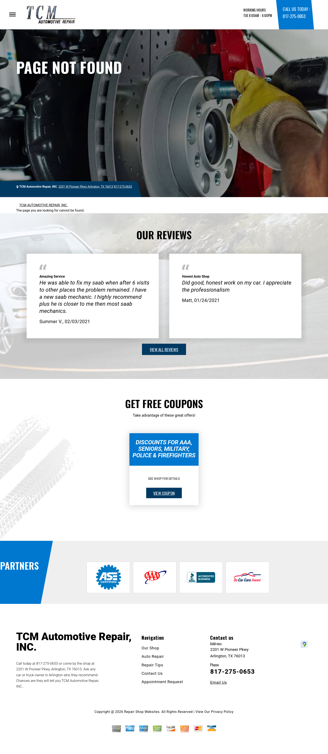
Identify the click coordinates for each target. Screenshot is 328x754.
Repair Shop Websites (141, 712)
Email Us (218, 682)
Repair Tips (152, 665)
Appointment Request (162, 681)
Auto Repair (153, 656)
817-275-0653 (294, 16)
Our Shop (150, 648)
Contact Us (152, 673)
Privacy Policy (222, 712)
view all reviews (164, 349)
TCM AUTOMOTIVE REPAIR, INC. (43, 205)
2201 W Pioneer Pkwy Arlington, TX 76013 (86, 186)
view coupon (164, 493)
